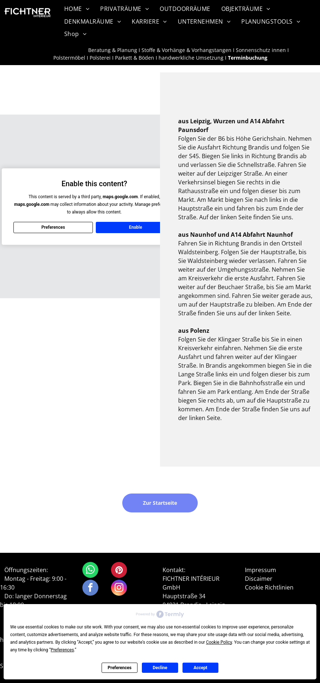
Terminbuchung (247, 57)
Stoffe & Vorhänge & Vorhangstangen (186, 50)
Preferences (120, 667)
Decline (160, 667)
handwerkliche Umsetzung (191, 57)
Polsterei (100, 57)
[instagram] (119, 589)
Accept (200, 667)
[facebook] (90, 589)
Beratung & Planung (112, 50)
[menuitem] (77, 9)
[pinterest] (119, 571)
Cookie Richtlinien (269, 587)
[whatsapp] (90, 571)
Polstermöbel (69, 57)
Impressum (260, 570)
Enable (135, 227)
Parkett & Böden (134, 57)
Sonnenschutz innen (261, 50)
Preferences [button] (62, 649)
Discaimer (258, 579)
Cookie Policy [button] (219, 642)
